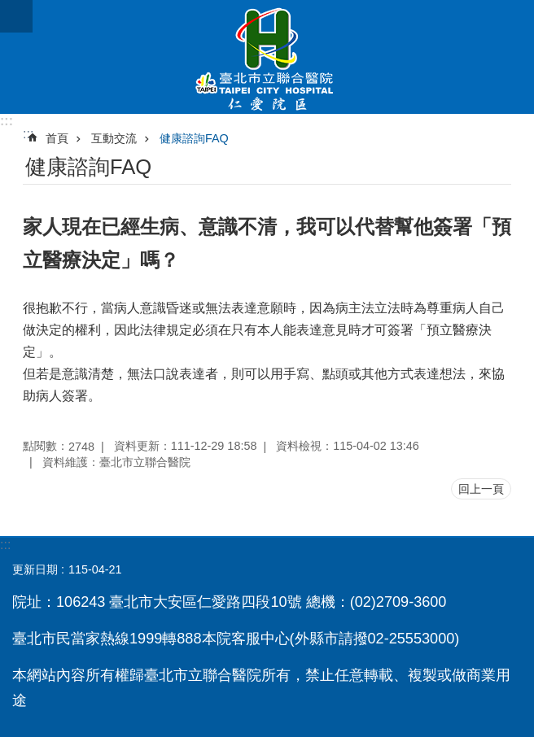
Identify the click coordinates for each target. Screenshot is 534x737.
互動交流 (114, 138)
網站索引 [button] (16, 16)
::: (6, 121)
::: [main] (28, 134)
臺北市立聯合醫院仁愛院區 (267, 57)
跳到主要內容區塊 (8, 8)
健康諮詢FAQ (194, 138)
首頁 (57, 138)
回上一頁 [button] (481, 488)
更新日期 (35, 569)
